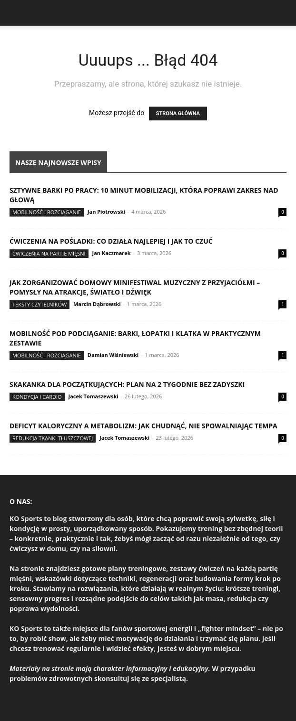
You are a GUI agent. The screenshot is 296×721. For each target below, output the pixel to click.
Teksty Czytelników (39, 304)
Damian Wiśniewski (113, 354)
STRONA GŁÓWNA (178, 113)
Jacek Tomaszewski (93, 396)
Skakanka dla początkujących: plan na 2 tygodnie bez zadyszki (127, 384)
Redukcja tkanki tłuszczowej (52, 438)
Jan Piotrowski (106, 211)
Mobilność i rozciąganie (46, 212)
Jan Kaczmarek (111, 253)
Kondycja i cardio (37, 396)
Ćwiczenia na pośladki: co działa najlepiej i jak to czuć (111, 241)
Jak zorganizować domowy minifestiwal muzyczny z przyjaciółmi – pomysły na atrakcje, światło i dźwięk (135, 287)
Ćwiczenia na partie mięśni (49, 253)
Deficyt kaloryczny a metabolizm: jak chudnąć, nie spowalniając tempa (143, 425)
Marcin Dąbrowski (97, 303)
